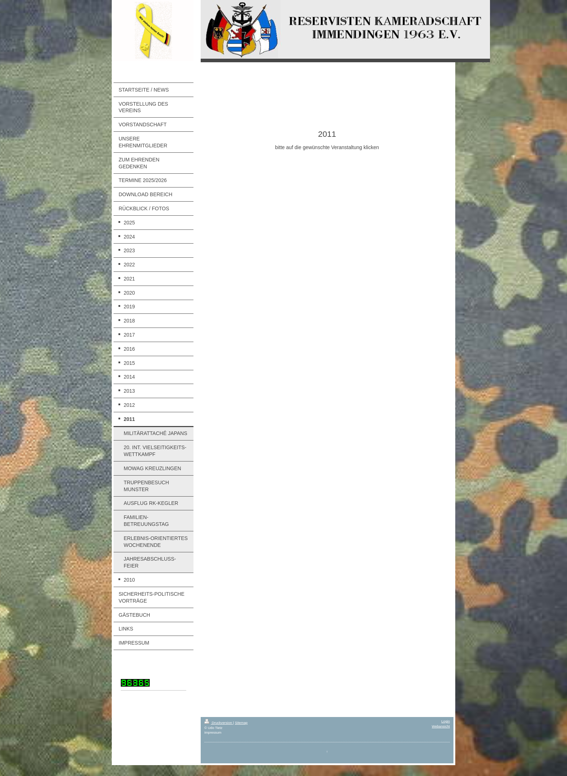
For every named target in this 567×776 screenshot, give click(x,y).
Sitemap (241, 723)
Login (446, 721)
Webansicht (441, 726)
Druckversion (218, 723)
